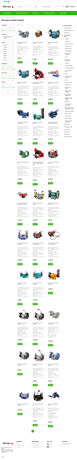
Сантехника (67, 63)
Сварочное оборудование (67, 60)
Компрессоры (67, 84)
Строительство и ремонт (11, 17)
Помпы (66, 73)
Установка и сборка (36, 447)
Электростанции (68, 46)
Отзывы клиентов (20, 445)
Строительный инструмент (68, 54)
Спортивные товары (68, 126)
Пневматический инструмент (68, 77)
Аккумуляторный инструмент (68, 121)
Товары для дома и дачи (69, 30)
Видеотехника (67, 124)
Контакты (18, 447)
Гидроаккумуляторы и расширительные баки (69, 108)
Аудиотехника (67, 131)
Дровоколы (67, 101)
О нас (17, 443)
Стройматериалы (68, 51)
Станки (66, 57)
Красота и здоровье (68, 136)
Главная (2, 17)
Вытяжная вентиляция (69, 111)
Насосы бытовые (68, 82)
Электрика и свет (68, 48)
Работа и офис (67, 129)
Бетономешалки (68, 116)
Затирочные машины (69, 43)
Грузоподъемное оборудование (68, 104)
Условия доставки (35, 445)
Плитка (66, 79)
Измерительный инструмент (68, 91)
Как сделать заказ (35, 443)
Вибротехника (67, 113)
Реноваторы (67, 41)
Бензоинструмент (68, 118)
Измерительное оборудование (68, 95)
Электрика (67, 38)
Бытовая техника (67, 28)
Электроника (66, 32)
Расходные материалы (69, 67)
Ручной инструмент (68, 65)
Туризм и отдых (67, 134)
